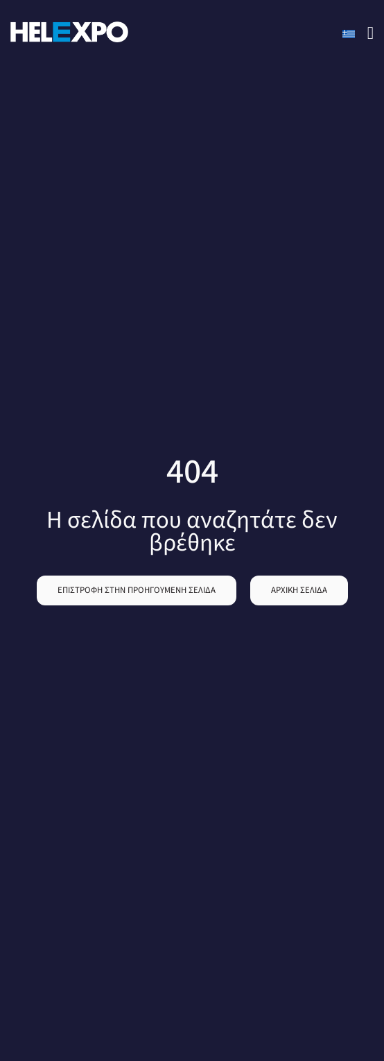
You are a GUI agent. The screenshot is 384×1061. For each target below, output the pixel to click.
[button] (136, 590)
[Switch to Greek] (348, 33)
